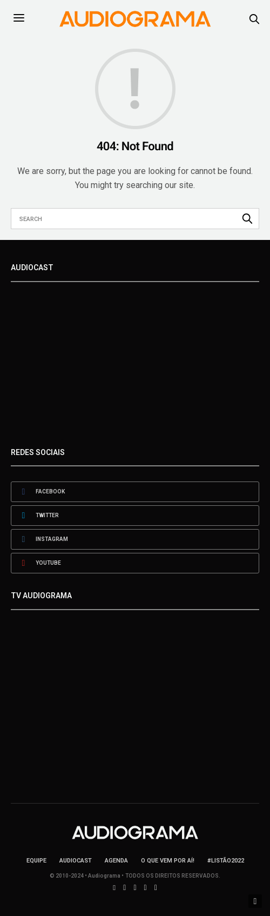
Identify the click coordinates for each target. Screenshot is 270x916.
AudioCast (75, 860)
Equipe (36, 860)
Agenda (116, 860)
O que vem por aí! (167, 860)
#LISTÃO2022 (225, 860)
